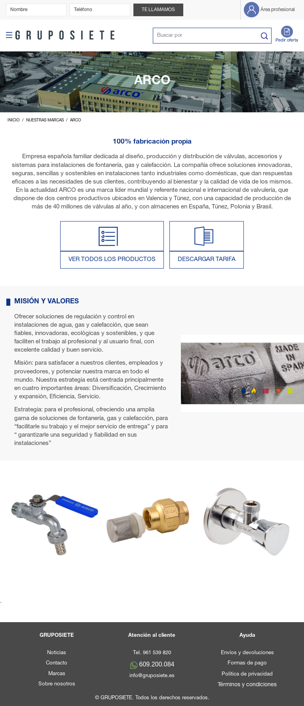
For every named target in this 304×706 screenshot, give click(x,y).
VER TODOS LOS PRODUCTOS (112, 260)
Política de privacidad (247, 674)
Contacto (56, 663)
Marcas (56, 674)
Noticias (56, 653)
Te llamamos (158, 10)
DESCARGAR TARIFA (207, 260)
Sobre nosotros (56, 684)
